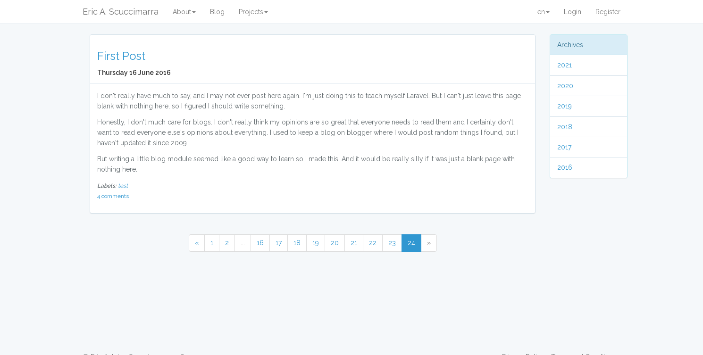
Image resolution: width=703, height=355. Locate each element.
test (123, 185)
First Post (121, 56)
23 (392, 243)
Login (572, 12)
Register (607, 12)
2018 (564, 127)
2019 (564, 106)
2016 (564, 167)
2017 (564, 147)
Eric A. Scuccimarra (121, 12)
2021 (564, 65)
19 (315, 243)
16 (260, 243)
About (184, 12)
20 (335, 243)
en (543, 12)
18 (297, 243)
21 (354, 243)
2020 (565, 86)
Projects (253, 12)
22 (373, 243)
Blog (217, 12)
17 (279, 243)
